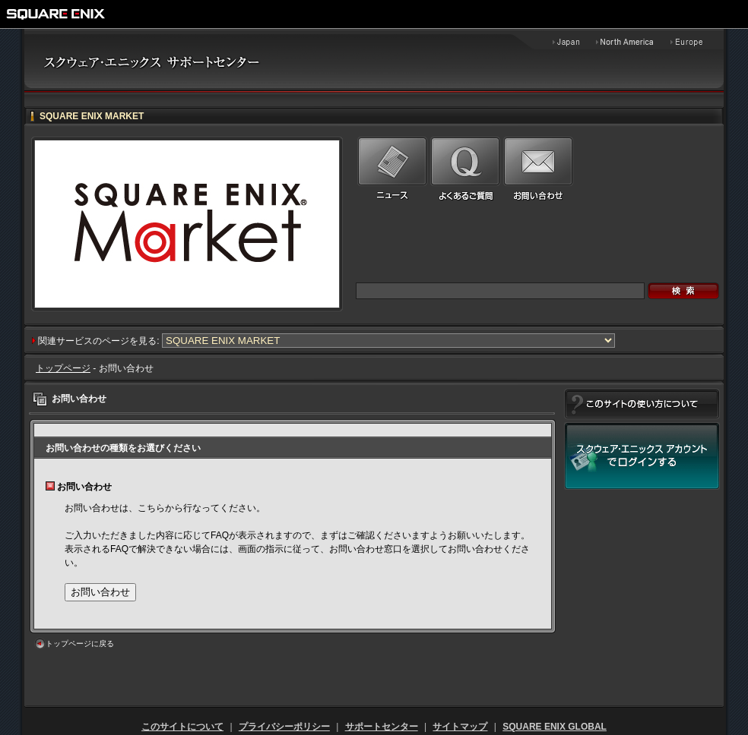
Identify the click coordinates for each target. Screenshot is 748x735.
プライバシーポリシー (284, 726)
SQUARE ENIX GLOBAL (554, 726)
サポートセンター (381, 726)
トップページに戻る (80, 643)
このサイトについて (182, 726)
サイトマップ (460, 726)
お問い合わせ (100, 592)
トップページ (63, 368)
